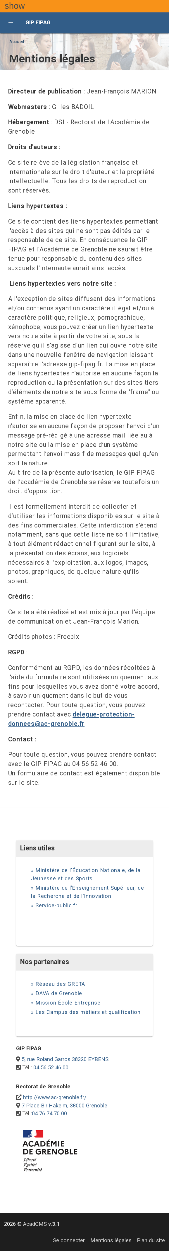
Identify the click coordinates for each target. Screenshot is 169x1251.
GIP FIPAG (38, 22)
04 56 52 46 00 (50, 1067)
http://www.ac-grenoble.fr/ (55, 1097)
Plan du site (151, 1240)
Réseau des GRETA (60, 984)
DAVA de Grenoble (58, 993)
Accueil (16, 41)
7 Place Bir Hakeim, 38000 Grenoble (64, 1105)
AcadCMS (41, 1224)
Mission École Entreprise (68, 1003)
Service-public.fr (56, 905)
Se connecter (69, 1240)
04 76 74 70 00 (49, 1113)
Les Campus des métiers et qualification (88, 1012)
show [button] (15, 5)
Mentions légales (111, 1240)
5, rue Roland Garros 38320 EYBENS (65, 1059)
